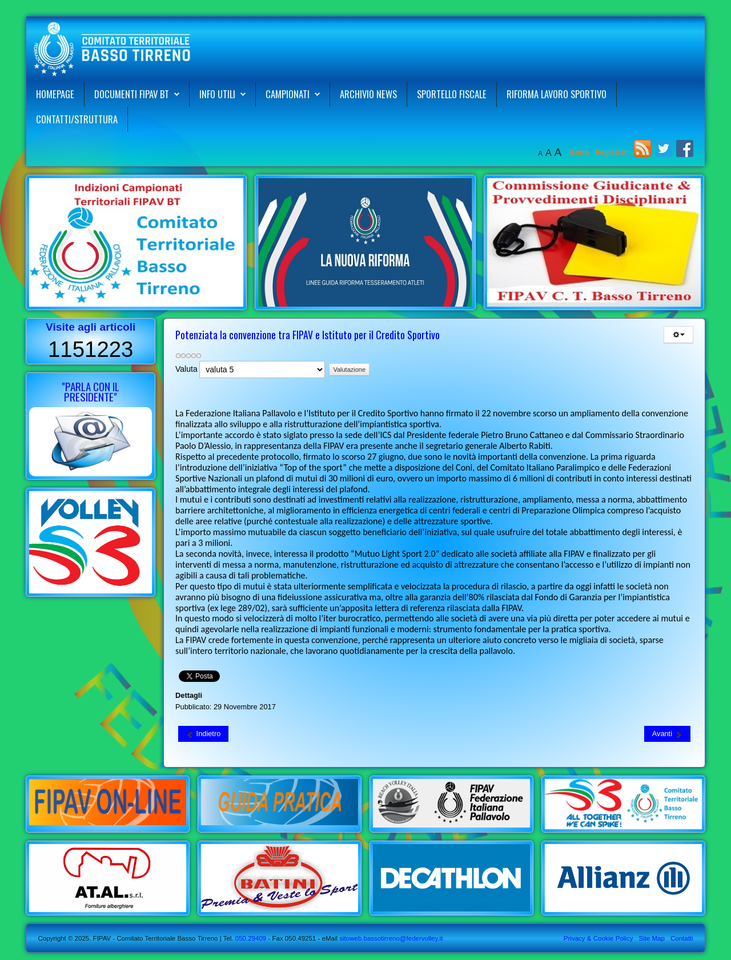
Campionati (288, 94)
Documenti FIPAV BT (131, 94)
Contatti (681, 938)
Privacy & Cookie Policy (598, 938)
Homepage (55, 94)
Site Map (651, 938)
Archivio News (368, 94)
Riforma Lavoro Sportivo (557, 94)
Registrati (612, 152)
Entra (580, 152)
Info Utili (217, 94)
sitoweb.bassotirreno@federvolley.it (391, 938)
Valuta (186, 368)
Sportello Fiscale (452, 94)
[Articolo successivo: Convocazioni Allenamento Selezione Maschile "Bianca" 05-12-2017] (667, 734)
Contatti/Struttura (77, 119)
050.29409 (250, 938)
